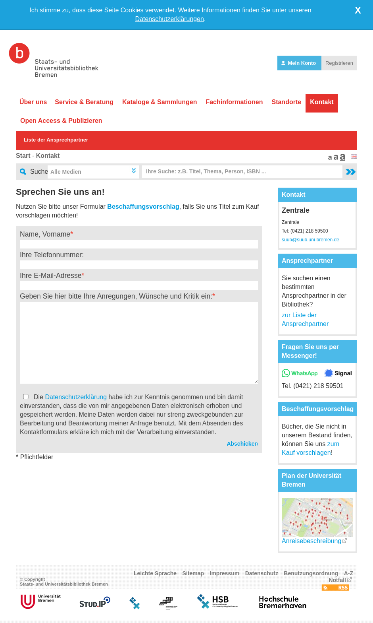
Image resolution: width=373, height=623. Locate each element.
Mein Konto (299, 63)
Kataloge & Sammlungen (159, 102)
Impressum (225, 576)
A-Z (348, 576)
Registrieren (339, 63)
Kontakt (322, 102)
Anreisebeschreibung (311, 543)
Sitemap (193, 576)
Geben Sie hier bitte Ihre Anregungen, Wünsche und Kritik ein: (116, 296)
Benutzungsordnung (311, 576)
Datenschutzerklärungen (169, 19)
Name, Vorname (45, 234)
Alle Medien (65, 172)
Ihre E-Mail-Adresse (50, 275)
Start (23, 155)
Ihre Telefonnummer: (52, 255)
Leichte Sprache (155, 576)
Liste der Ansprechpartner (56, 140)
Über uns (33, 102)
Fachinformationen (234, 102)
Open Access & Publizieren (61, 120)
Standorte (286, 102)
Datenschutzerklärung (76, 397)
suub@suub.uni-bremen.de (310, 240)
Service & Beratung (84, 102)
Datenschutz (261, 576)
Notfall (337, 582)
